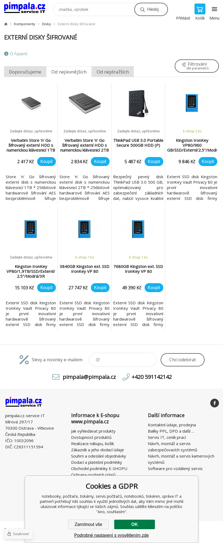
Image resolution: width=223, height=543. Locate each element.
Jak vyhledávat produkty (93, 431)
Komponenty (24, 23)
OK (134, 524)
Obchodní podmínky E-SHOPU (99, 468)
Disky (46, 23)
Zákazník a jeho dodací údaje (97, 449)
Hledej (152, 9)
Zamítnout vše (88, 524)
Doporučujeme (25, 72)
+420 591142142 (152, 377)
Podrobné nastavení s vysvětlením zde (111, 535)
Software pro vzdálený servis (175, 468)
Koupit (46, 161)
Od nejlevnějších (69, 72)
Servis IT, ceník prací (167, 437)
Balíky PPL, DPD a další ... (171, 431)
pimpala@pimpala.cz (89, 377)
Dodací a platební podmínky (96, 462)
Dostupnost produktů (91, 437)
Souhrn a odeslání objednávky (98, 456)
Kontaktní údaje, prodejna (172, 424)
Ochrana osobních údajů (93, 474)
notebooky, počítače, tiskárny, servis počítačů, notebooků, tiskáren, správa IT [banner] (28, 8)
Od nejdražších (113, 72)
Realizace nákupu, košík (92, 443)
